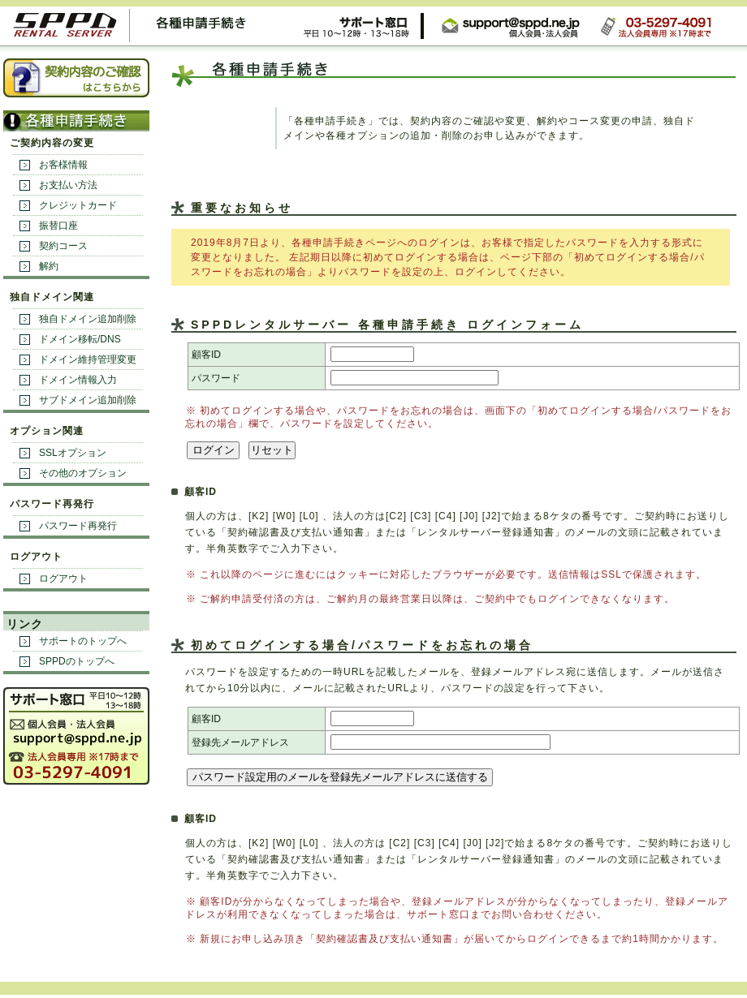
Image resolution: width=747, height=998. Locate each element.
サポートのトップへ (83, 641)
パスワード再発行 (78, 525)
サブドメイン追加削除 (87, 400)
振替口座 (58, 225)
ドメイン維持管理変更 (87, 359)
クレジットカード (78, 205)
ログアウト (63, 578)
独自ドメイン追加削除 (87, 319)
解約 (48, 266)
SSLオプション (72, 452)
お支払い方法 (68, 185)
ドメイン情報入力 (78, 379)
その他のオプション (83, 473)
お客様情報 (63, 164)
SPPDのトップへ (76, 661)
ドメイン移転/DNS (80, 339)
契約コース (63, 246)
